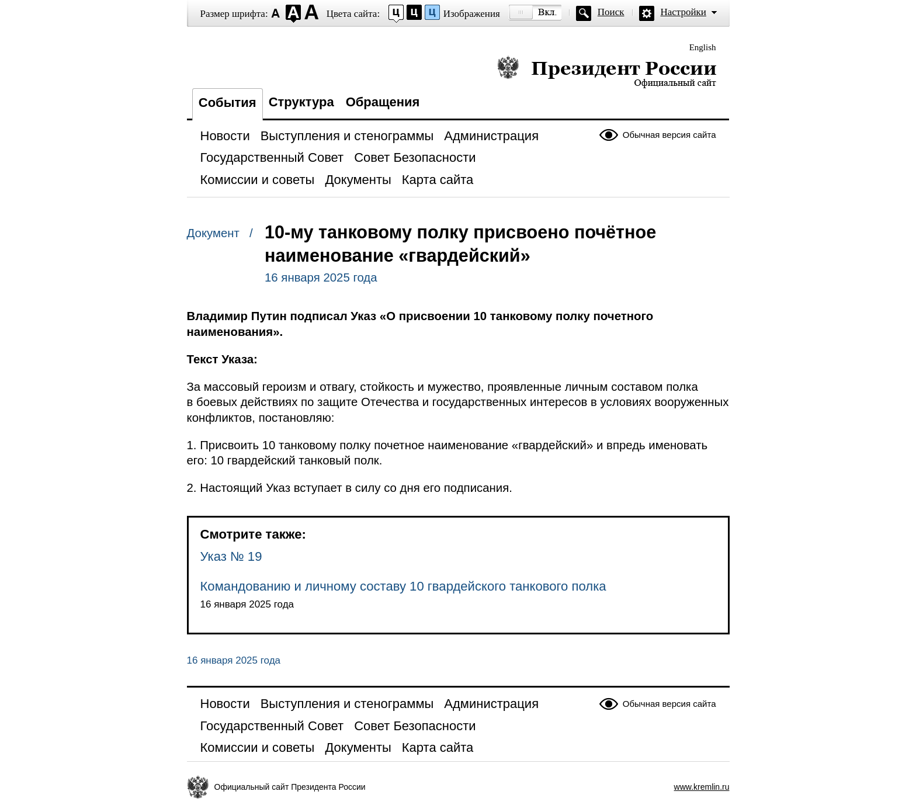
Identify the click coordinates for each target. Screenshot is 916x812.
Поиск (611, 12)
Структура (301, 102)
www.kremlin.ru (702, 787)
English (702, 47)
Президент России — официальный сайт (606, 71)
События (227, 102)
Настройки (683, 12)
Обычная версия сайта (669, 135)
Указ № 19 (231, 556)
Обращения (383, 102)
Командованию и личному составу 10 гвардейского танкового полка (403, 586)
